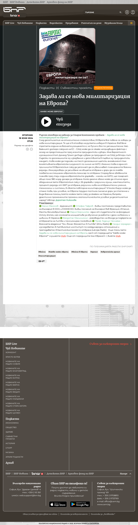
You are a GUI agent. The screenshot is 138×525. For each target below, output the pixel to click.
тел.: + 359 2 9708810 (108, 495)
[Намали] (31, 149)
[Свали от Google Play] (80, 504)
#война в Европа (79, 252)
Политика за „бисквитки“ (103, 514)
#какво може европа (58, 252)
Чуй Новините (15, 348)
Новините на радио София (13, 362)
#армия (94, 252)
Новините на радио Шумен (13, 411)
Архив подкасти (14, 457)
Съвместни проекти (76, 88)
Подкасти (47, 88)
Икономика (12, 423)
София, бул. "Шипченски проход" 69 (110, 491)
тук (63, 236)
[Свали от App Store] (58, 504)
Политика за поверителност (74, 514)
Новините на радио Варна (13, 383)
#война (41, 252)
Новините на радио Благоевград (16, 369)
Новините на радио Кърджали (15, 397)
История (10, 443)
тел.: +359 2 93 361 (31, 492)
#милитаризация (47, 256)
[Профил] (133, 12)
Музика (10, 452)
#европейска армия (110, 252)
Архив (10, 462)
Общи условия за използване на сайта (40, 514)
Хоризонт (11, 352)
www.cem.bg (103, 504)
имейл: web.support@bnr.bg (26, 495)
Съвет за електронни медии (111, 343)
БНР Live (11, 343)
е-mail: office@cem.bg (108, 501)
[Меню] (131, 23)
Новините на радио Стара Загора (16, 404)
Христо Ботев (13, 357)
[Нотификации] (127, 12)
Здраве (9, 432)
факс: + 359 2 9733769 (108, 498)
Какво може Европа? (51, 111)
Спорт (9, 448)
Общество (11, 427)
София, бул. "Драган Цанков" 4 (25, 489)
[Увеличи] (27, 149)
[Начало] (15, 9)
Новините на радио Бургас (13, 376)
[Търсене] (120, 12)
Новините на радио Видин (13, 390)
